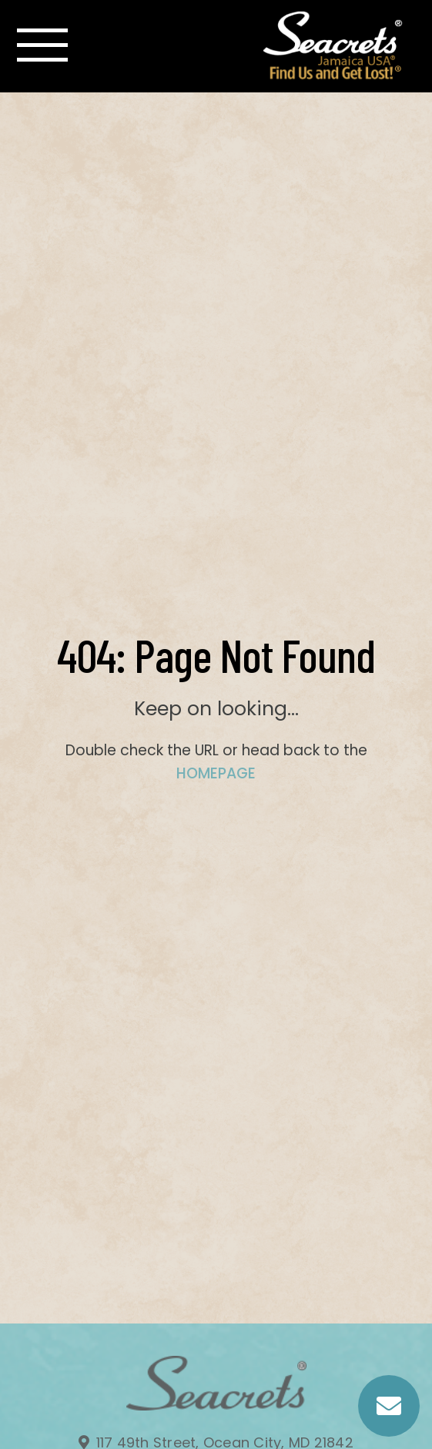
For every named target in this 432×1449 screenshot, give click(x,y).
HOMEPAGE (216, 773)
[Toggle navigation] (42, 45)
